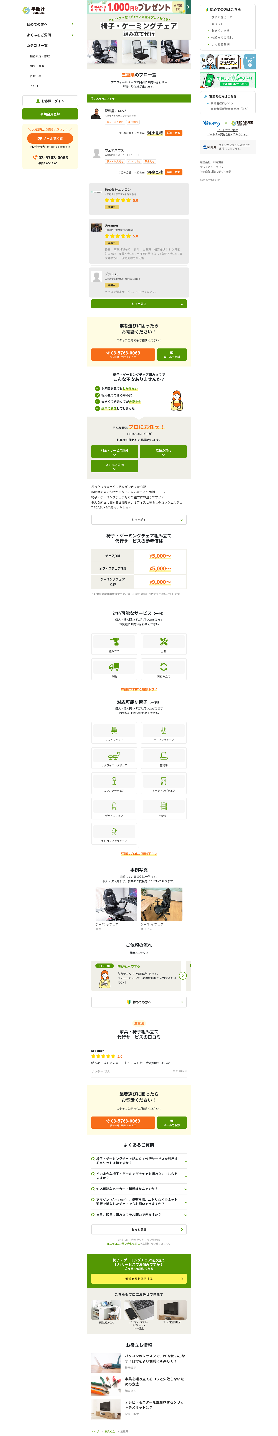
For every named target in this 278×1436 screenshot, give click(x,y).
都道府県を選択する (139, 1278)
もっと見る (139, 304)
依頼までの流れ (222, 37)
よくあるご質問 (39, 34)
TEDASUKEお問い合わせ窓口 (123, 1243)
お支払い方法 (220, 30)
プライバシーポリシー (213, 167)
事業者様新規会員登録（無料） (230, 109)
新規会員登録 (50, 114)
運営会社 (205, 162)
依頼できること (222, 17)
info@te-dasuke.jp (58, 146)
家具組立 (109, 1431)
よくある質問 (115, 465)
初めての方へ (37, 24)
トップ (95, 1431)
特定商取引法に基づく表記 (215, 171)
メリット (217, 24)
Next (183, 976)
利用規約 (218, 162)
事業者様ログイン (222, 103)
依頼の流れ (163, 450)
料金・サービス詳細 (114, 450)
